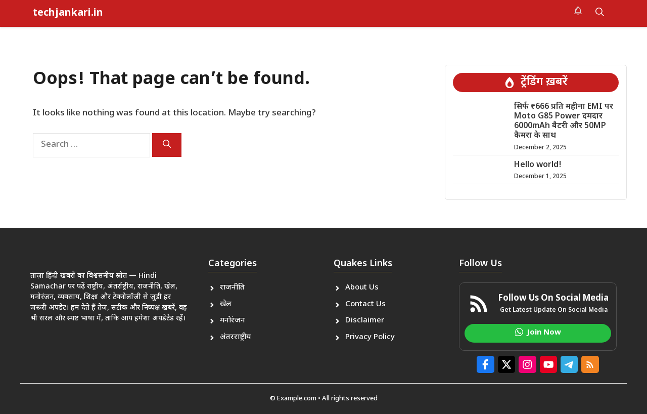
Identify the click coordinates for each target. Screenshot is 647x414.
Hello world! (538, 165)
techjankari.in (68, 13)
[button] (599, 13)
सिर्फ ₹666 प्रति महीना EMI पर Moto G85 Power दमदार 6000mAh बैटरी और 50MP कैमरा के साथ (563, 122)
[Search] (166, 145)
